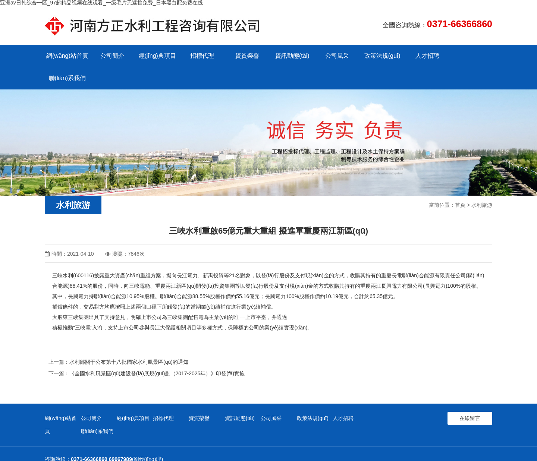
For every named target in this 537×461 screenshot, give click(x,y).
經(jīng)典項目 (156, 56)
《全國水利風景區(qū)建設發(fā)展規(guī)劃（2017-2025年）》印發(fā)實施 (157, 351)
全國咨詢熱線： (437, 24)
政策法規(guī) (380, 56)
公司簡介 (112, 56)
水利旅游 (481, 183)
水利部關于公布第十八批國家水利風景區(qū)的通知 (128, 339)
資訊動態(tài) (291, 56)
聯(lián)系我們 (470, 56)
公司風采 (336, 56)
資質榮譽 (246, 56)
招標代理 (201, 56)
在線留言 (469, 395)
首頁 (460, 183)
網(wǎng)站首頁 (67, 56)
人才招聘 (425, 56)
